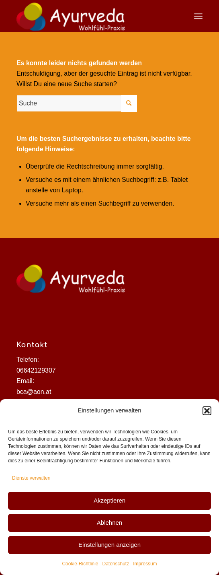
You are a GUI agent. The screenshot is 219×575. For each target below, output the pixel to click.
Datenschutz (115, 564)
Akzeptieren (109, 500)
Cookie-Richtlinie (80, 564)
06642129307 (36, 370)
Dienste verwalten (31, 478)
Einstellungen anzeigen (109, 544)
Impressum (145, 564)
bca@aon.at (33, 391)
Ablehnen (109, 522)
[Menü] (198, 16)
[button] (207, 411)
